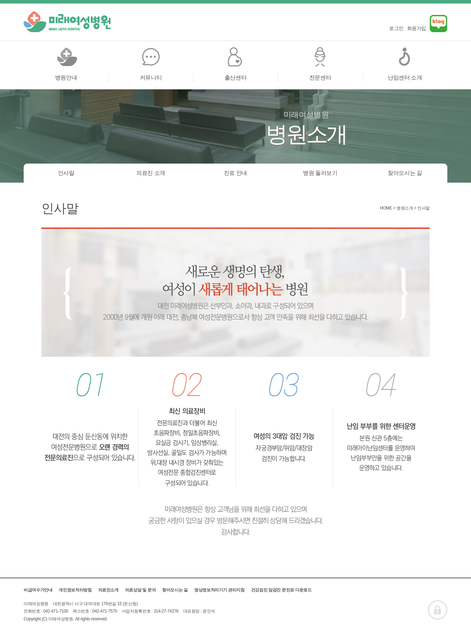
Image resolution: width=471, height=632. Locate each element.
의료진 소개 (150, 173)
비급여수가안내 (38, 589)
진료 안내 (235, 173)
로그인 (396, 28)
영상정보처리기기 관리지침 (219, 589)
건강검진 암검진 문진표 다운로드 (281, 589)
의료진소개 (108, 589)
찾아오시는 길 (405, 173)
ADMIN (437, 610)
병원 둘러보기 (320, 173)
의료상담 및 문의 (140, 589)
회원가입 (416, 28)
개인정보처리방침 (75, 589)
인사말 (66, 173)
